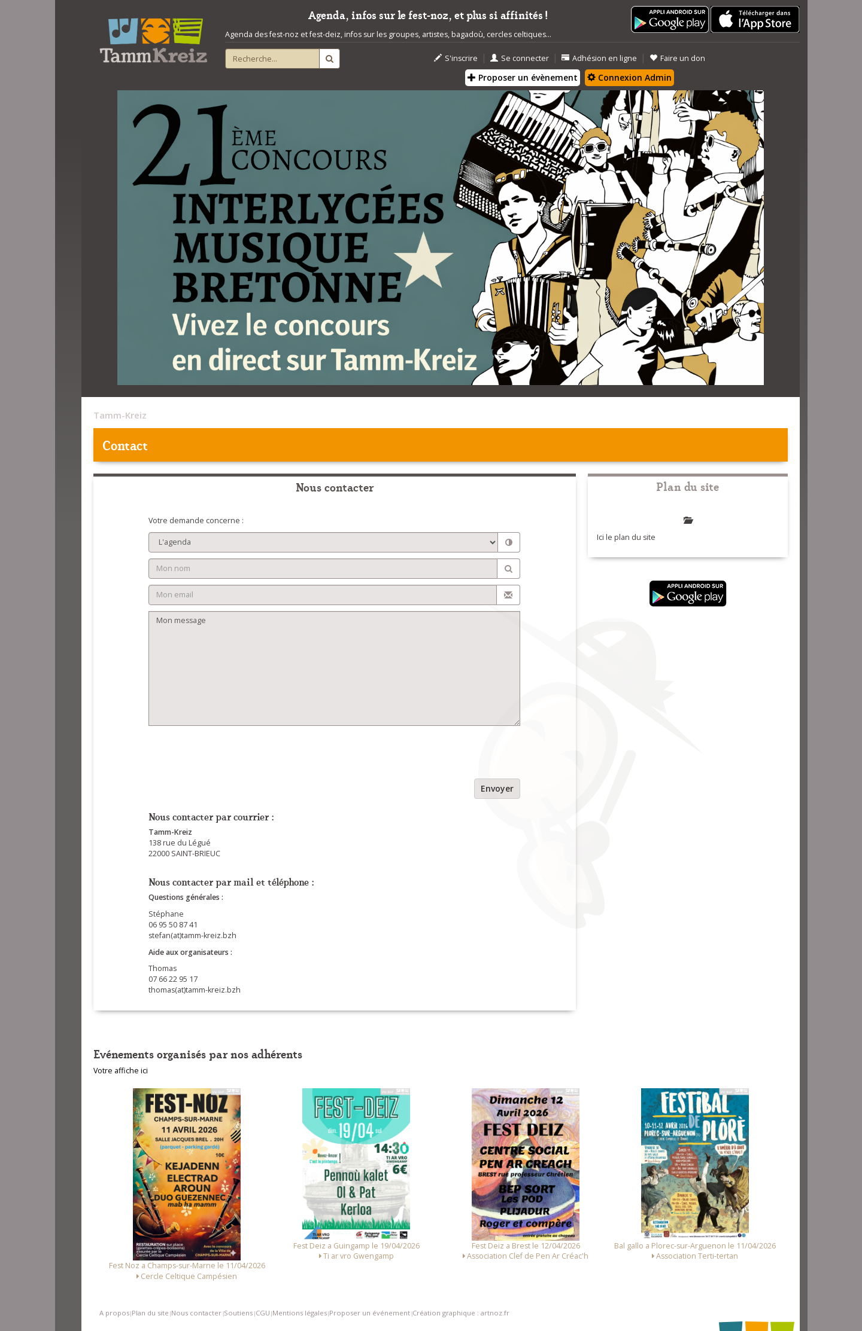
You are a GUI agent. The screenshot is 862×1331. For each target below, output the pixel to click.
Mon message (334, 668)
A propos (114, 1312)
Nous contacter (196, 1312)
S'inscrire (456, 58)
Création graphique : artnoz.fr (460, 1312)
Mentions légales (299, 1312)
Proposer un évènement (523, 77)
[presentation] (239, 755)
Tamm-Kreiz (120, 415)
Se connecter (519, 58)
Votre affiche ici (120, 1071)
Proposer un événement (369, 1312)
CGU (263, 1312)
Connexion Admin (629, 77)
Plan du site (150, 1312)
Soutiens (238, 1312)
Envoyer (497, 788)
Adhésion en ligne (599, 58)
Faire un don (677, 58)
